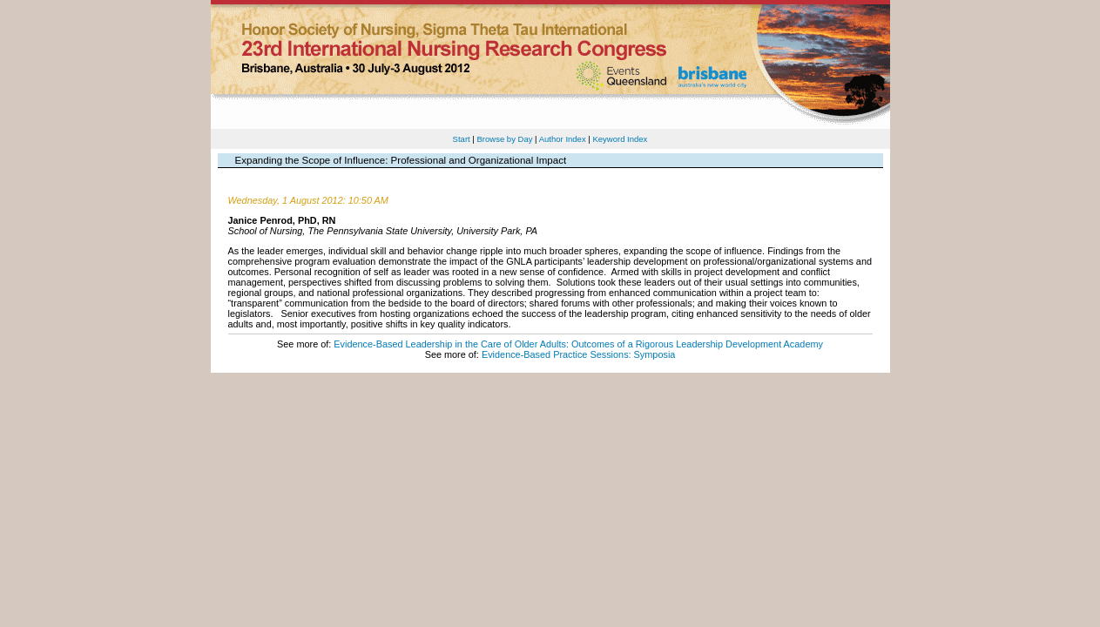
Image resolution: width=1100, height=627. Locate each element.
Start (461, 139)
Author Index (562, 139)
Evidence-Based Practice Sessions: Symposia (578, 354)
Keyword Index (619, 139)
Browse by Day (504, 139)
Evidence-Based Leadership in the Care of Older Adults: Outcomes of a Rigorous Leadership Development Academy (578, 344)
